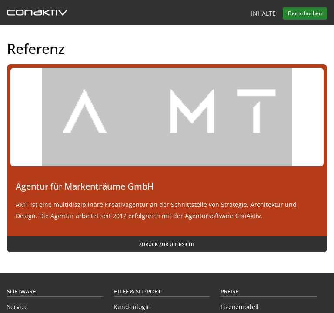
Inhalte (263, 13)
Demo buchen (305, 13)
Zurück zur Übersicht (167, 244)
